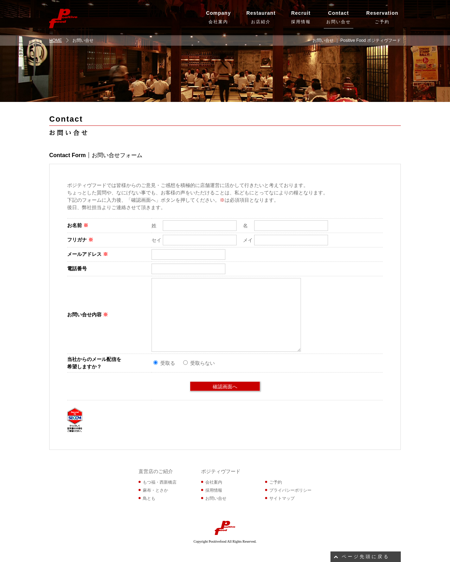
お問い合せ (338, 16)
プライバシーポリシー (290, 490)
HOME (55, 40)
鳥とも (149, 498)
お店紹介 (261, 16)
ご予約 (382, 16)
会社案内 (218, 16)
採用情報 (301, 16)
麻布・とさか (155, 490)
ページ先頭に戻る (366, 556)
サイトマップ (282, 498)
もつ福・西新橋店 (159, 482)
